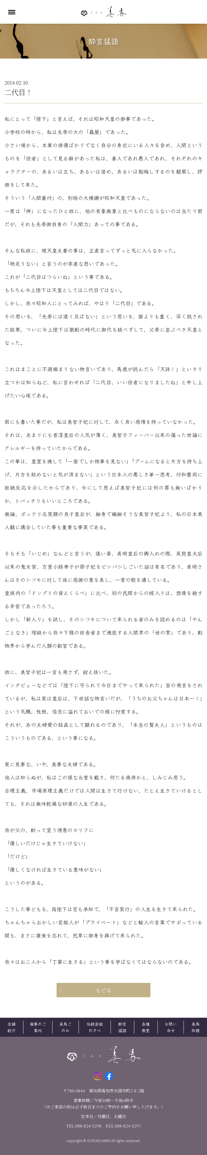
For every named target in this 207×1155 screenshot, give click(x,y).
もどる (103, 990)
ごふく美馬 (103, 11)
